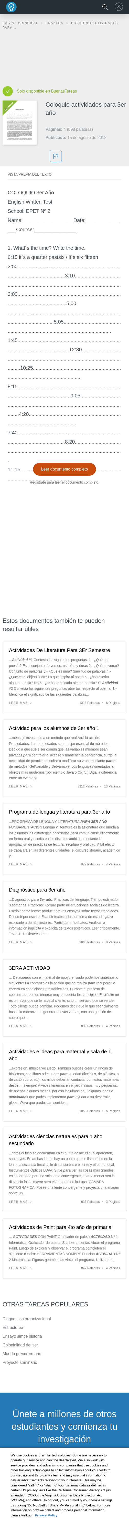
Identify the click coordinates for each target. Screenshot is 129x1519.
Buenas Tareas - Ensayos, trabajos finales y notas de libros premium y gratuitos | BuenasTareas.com (11, 7)
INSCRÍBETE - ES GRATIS (64, 1465)
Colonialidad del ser (20, 1345)
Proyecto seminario (20, 1362)
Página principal (21, 23)
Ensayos (55, 23)
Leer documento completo (64, 469)
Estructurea (13, 1327)
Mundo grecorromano (22, 1354)
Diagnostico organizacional (27, 1319)
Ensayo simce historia (22, 1336)
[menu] (119, 6)
